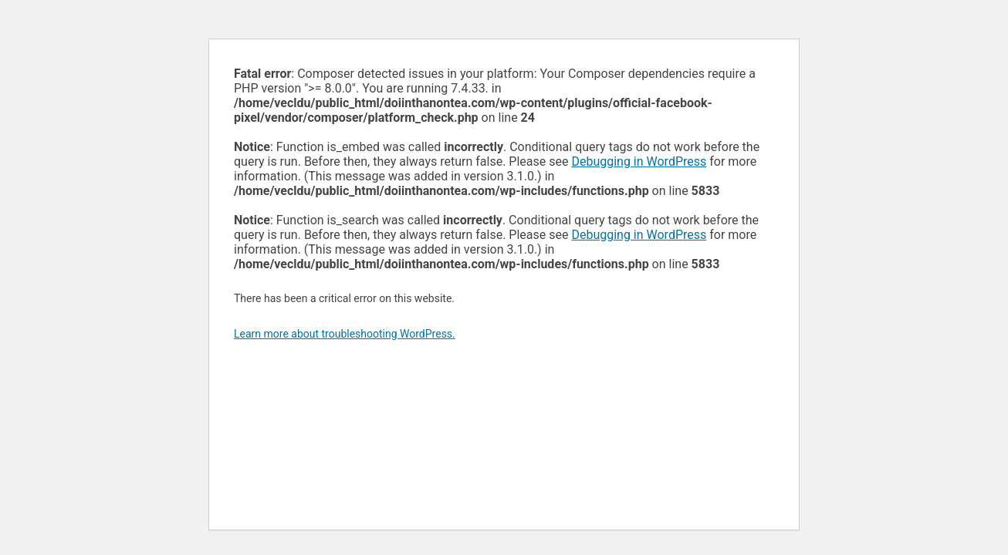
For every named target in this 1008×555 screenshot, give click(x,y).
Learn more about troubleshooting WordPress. (344, 334)
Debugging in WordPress (638, 161)
